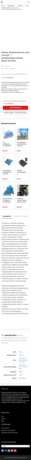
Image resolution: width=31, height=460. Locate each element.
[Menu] (2, 2)
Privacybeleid (5, 428)
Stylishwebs (20, 457)
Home (3, 6)
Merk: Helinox (22, 378)
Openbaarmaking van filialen (9, 432)
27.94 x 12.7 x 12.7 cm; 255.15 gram (23, 366)
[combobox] (15, 446)
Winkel (3, 419)
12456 (20, 375)
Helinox (21, 352)
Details (2, 77)
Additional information (21, 216)
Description (7, 216)
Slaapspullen (11, 6)
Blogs (2, 421)
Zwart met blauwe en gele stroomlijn (23, 360)
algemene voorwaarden (8, 430)
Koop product (15, 108)
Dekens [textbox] (15, 446)
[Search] (28, 2)
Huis (2, 416)
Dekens (20, 6)
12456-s (21, 355)
